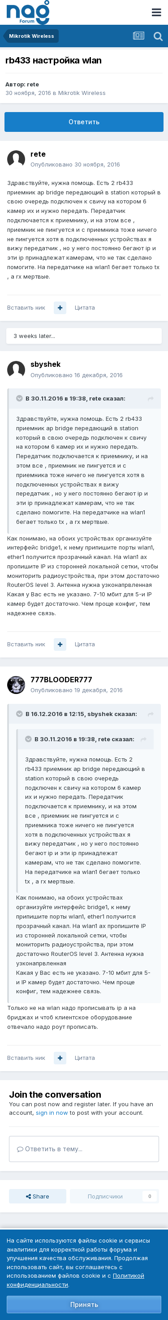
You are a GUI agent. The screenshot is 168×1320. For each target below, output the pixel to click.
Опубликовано (75, 164)
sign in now (52, 1112)
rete (33, 84)
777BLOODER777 (61, 679)
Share (37, 1196)
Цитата (85, 307)
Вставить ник (26, 307)
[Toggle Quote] (20, 398)
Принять (84, 1304)
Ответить (84, 122)
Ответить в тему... (49, 1149)
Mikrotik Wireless (82, 92)
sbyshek (45, 364)
